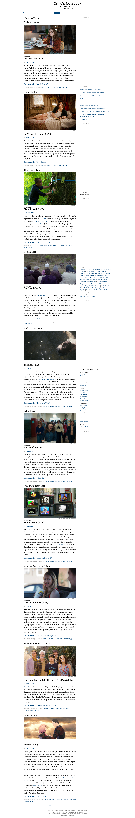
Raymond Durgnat (85, 286)
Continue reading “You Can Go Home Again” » (40, 635)
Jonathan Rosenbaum (101, 279)
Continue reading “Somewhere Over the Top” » (40, 705)
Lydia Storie (83, 410)
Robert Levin (83, 419)
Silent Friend (72, 7)
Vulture (93, 296)
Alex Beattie (83, 392)
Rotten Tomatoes (95, 286)
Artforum (88, 269)
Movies (48, 87)
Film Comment (90, 275)
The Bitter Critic (98, 290)
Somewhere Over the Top (37, 643)
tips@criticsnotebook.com (87, 375)
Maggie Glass (83, 417)
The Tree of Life (32, 169)
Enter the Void (31, 715)
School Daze (30, 410)
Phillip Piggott (84, 398)
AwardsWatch (96, 269)
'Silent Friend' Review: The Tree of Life (90, 95)
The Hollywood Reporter (96, 292)
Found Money (100, 277)
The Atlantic (89, 290)
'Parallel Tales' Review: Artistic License (90, 89)
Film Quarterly (99, 275)
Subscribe (32, 13)
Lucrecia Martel (41, 295)
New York (56, 245)
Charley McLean (84, 408)
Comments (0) (63, 87)
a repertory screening (45, 308)
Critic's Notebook (67, 3)
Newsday (104, 284)
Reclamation (30, 251)
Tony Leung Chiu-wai (43, 221)
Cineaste (82, 271)
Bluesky (39, 13)
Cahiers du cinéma (106, 269)
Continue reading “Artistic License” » (36, 84)
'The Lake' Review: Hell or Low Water (90, 102)
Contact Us (63, 813)
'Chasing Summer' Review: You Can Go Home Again (94, 111)
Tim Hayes (100, 294)
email (88, 380)
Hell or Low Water (33, 328)
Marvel (45, 219)
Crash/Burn (104, 271)
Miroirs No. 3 (71, 8)
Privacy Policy (55, 812)
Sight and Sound (102, 288)
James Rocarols (90, 279)
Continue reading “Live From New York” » (38, 558)
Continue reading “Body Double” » (36, 162)
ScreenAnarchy (92, 288)
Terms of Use (63, 812)
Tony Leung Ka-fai (37, 224)
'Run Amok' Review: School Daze (89, 105)
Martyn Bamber (84, 390)
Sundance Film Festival (46, 379)
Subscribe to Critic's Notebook (75, 812)
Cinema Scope (90, 271)
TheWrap (82, 296)
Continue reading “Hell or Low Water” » (37, 403)
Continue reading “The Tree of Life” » (37, 242)
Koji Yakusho (37, 785)
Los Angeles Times (102, 281)
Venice (62, 245)
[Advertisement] (95, 50)
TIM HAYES (29, 368)
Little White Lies (91, 281)
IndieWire (82, 279)
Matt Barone (83, 415)
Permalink (55, 87)
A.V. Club (82, 269)
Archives (25, 13)
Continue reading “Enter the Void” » (36, 796)
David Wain (28, 687)
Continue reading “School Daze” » (35, 478)
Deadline (97, 273)
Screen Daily (83, 288)
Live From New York (34, 485)
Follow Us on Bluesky (53, 813)
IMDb (106, 277)
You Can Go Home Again (37, 565)
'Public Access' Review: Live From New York (92, 108)
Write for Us (70, 813)
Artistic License (32, 22)
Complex (97, 271)
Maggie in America (85, 284)
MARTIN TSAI (30, 62)
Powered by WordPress (67, 815)
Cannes (42, 87)
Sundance (51, 406)
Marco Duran (83, 405)
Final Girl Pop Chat (90, 277)
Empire (103, 273)
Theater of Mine (91, 294)
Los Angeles (43, 245)
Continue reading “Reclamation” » (35, 319)
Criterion (82, 273)
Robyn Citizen (84, 426)
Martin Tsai (94, 284)
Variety (88, 296)
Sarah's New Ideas (106, 286)
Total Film (106, 294)
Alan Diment (83, 394)
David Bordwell (90, 273)
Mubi (99, 284)
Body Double (30, 92)
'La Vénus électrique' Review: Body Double (92, 92)
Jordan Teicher (84, 421)
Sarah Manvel (83, 396)
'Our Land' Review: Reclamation (89, 99)
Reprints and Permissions (80, 813)
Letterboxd (83, 281)
